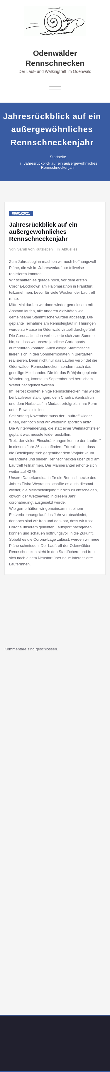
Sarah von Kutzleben (35, 249)
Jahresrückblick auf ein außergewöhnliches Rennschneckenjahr (58, 165)
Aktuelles (69, 249)
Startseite (56, 157)
